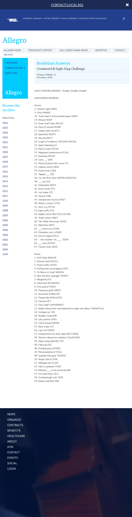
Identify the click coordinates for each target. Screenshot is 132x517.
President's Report (40, 50)
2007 (5, 215)
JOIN (81, 19)
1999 (5, 254)
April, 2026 (11, 73)
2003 (5, 235)
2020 (5, 152)
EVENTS (93, 19)
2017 (5, 166)
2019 (5, 157)
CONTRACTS (48, 19)
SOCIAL (99, 19)
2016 (5, 171)
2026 (5, 123)
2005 (5, 225)
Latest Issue (11, 62)
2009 (5, 205)
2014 (5, 181)
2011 (5, 196)
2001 (5, 244)
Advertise (101, 50)
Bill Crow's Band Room (74, 50)
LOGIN (104, 19)
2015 (5, 176)
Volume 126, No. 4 (15, 67)
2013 (5, 186)
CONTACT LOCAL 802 (67, 4)
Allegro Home (12, 50)
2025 (5, 127)
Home (25, 19)
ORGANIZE (38, 19)
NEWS (29, 19)
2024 (5, 132)
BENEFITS (57, 19)
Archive (8, 54)
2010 (5, 200)
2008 (5, 210)
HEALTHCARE (67, 19)
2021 (5, 147)
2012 (5, 191)
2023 (5, 137)
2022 (5, 142)
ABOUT (75, 19)
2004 (5, 230)
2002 (5, 239)
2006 (5, 220)
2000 (5, 249)
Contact (120, 50)
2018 (5, 161)
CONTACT (86, 19)
